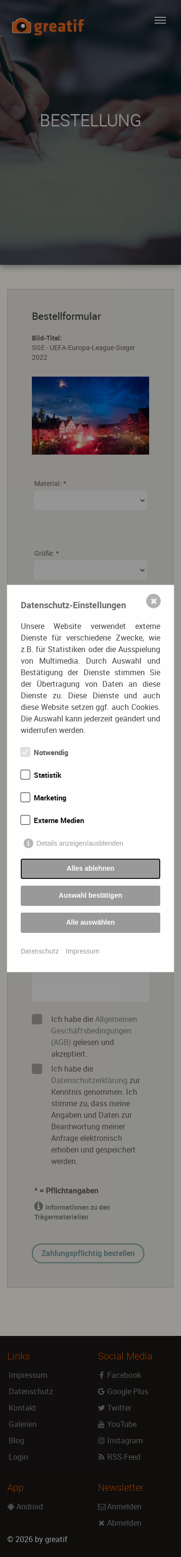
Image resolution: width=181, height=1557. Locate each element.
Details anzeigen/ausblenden (80, 843)
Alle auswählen (90, 922)
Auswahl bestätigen (90, 895)
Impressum (82, 950)
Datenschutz (40, 950)
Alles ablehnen (90, 868)
